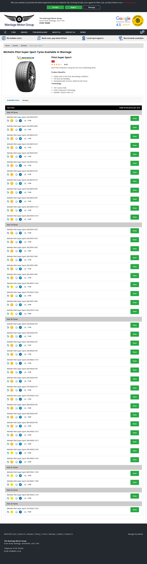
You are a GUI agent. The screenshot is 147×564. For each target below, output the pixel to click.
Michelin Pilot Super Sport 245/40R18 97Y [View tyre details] (22, 180)
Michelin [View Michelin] (24, 45)
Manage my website (135, 534)
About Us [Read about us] (21, 534)
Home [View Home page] (7, 45)
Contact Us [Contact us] (70, 32)
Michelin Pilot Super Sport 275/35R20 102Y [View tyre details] (23, 396)
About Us (56, 32)
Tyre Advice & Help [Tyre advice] (40, 32)
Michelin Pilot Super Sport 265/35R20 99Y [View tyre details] (22, 378)
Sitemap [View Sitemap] (52, 534)
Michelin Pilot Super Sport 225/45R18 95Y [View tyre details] (22, 153)
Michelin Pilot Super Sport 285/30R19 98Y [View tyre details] (22, 301)
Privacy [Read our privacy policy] (37, 534)
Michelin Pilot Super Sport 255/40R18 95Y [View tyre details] (22, 189)
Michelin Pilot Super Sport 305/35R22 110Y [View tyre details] (23, 495)
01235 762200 (44, 23)
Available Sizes (13, 100)
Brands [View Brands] (15, 45)
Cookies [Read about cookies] (60, 534)
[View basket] (141, 32)
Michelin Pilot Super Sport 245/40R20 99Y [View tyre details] (22, 351)
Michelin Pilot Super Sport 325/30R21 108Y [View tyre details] (23, 481)
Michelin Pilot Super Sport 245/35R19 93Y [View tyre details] (22, 229)
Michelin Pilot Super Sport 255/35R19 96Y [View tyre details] (22, 247)
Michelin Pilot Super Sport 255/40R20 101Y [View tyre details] (23, 360)
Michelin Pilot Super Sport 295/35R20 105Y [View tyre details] (23, 449)
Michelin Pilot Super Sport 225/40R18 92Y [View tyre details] (22, 135)
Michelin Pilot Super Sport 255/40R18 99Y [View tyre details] (22, 198)
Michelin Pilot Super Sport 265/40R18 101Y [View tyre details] (23, 207)
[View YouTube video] (53, 61)
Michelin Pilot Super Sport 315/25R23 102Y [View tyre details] (23, 508)
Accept (55, 7)
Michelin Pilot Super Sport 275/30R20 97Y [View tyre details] (22, 387)
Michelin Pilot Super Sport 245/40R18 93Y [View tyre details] (22, 171)
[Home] (5, 32)
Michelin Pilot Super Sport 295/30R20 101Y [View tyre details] (23, 431)
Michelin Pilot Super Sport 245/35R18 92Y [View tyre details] (22, 162)
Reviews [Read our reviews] (30, 534)
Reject (73, 7)
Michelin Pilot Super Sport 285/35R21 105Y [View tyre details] (23, 472)
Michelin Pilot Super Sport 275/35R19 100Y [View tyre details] (23, 292)
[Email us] (15, 551)
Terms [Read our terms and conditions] (44, 534)
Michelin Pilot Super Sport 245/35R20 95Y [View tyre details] (22, 324)
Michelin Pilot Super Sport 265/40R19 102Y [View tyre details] (23, 283)
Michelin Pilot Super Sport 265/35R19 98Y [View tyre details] (22, 256)
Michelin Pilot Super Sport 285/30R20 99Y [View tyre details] (22, 404)
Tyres (13, 32)
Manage (91, 7)
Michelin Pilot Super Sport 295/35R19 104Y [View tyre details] (23, 310)
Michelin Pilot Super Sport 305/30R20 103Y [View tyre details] (23, 458)
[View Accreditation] (138, 20)
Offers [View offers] (83, 32)
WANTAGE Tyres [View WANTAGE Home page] (10, 534)
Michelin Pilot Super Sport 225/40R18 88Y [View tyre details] (22, 126)
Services (24, 32)
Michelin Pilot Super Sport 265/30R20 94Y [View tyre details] (22, 369)
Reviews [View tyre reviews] (25, 100)
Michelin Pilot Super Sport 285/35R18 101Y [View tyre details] (23, 216)
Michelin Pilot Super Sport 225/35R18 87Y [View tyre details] (22, 117)
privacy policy (129, 2)
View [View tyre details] (135, 118)
